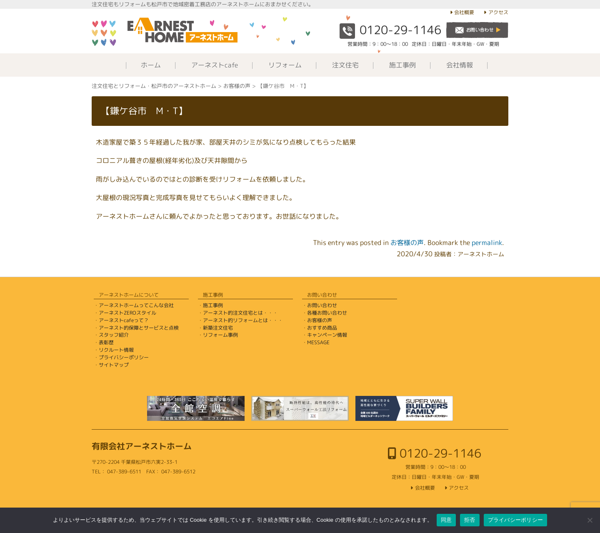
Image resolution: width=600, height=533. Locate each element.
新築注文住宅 (218, 327)
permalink (487, 242)
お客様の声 (407, 242)
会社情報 (459, 65)
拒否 (469, 520)
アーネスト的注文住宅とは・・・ (240, 312)
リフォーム (285, 65)
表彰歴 (106, 342)
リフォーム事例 (220, 334)
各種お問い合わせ (327, 312)
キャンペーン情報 (327, 334)
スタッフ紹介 (114, 334)
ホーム (151, 65)
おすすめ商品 (322, 327)
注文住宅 (345, 65)
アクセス (498, 12)
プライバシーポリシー (124, 357)
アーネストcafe (214, 65)
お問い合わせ (322, 305)
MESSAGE (318, 342)
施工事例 (402, 65)
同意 (446, 520)
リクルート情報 (116, 349)
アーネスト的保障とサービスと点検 (139, 327)
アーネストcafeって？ (124, 320)
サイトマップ (114, 364)
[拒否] (589, 520)
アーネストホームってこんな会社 (136, 305)
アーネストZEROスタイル (127, 312)
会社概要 (464, 12)
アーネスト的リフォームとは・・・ (243, 320)
